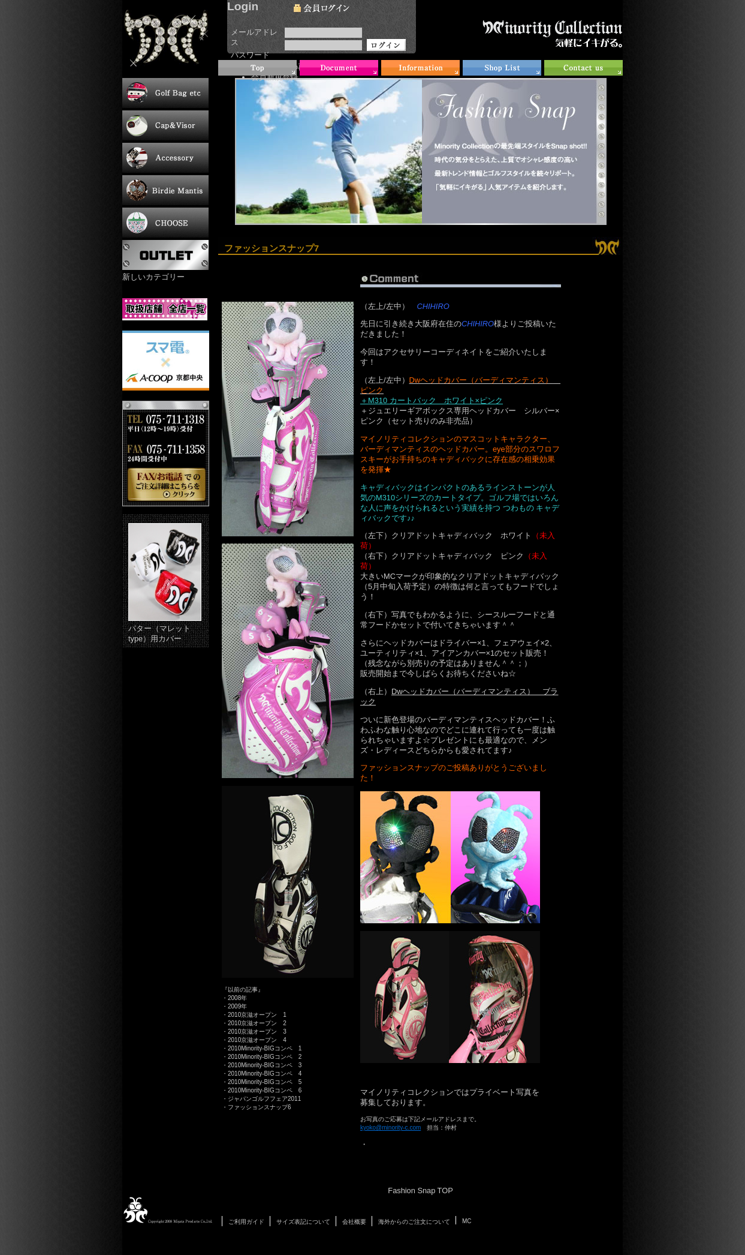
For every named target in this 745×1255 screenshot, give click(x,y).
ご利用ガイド (246, 1221)
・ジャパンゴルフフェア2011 (261, 1098)
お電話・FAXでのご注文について (165, 453)
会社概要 (354, 1221)
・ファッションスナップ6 (256, 1107)
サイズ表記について (303, 1221)
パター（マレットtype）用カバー (164, 583)
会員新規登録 (274, 77)
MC (467, 1221)
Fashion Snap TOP (420, 1190)
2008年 (237, 998)
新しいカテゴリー (153, 276)
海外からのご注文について (414, 1221)
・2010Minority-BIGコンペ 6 (261, 1090)
